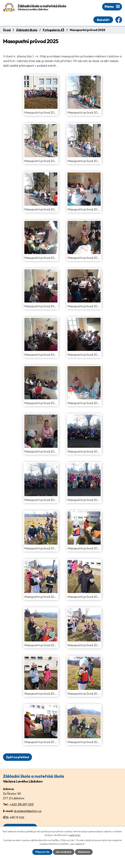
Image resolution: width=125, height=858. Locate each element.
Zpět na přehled (17, 757)
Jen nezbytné (63, 851)
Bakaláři (103, 20)
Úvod (7, 30)
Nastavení (84, 851)
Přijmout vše (42, 851)
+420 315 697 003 (21, 804)
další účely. (75, 835)
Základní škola (26, 30)
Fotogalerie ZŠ (53, 30)
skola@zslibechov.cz (27, 811)
